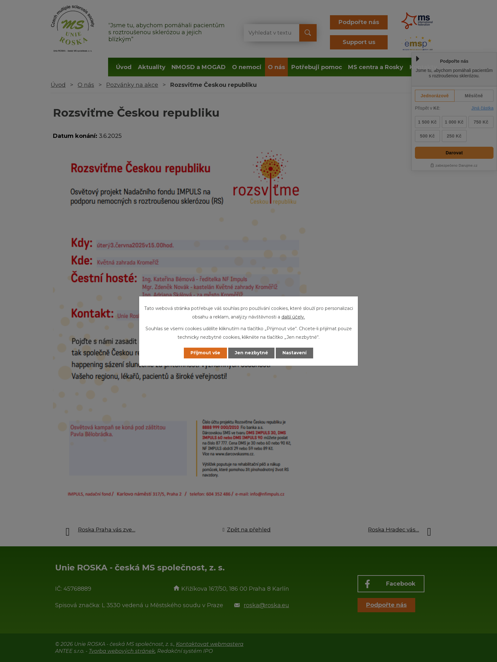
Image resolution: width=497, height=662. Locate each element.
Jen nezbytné (251, 353)
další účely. (293, 317)
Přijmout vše (205, 353)
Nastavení (295, 353)
